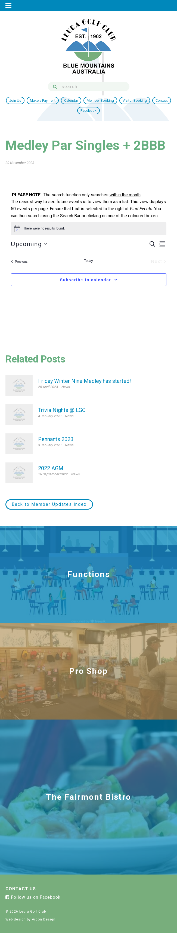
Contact (162, 100)
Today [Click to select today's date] (88, 261)
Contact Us (20, 888)
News (65, 387)
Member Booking (100, 100)
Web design (15, 919)
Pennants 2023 (55, 439)
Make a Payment (42, 100)
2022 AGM (50, 468)
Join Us (15, 100)
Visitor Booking (135, 100)
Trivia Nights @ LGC (62, 410)
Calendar (71, 100)
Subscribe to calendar (85, 280)
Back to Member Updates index (49, 504)
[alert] (44, 228)
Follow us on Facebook (33, 897)
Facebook (88, 111)
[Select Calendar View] (162, 244)
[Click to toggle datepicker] (29, 244)
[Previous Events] (19, 262)
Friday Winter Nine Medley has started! (84, 381)
